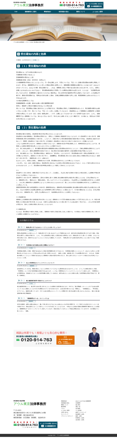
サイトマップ (65, 415)
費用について (80, 11)
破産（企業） (80, 417)
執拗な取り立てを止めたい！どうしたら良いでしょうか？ (45, 227)
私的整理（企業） (81, 415)
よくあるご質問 (98, 11)
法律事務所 (30, 4)
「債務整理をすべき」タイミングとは (38, 299)
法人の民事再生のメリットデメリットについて (41, 263)
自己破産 (79, 409)
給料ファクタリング (82, 413)
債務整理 (31, 230)
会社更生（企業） (81, 421)
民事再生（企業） (81, 419)
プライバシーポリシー (67, 417)
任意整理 (79, 404)
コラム (63, 409)
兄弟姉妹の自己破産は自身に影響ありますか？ (41, 245)
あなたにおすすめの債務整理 (84, 402)
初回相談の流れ (64, 11)
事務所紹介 (47, 11)
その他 (34, 60)
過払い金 (79, 407)
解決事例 (63, 407)
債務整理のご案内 (30, 11)
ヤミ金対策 (79, 411)
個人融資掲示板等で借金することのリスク (39, 281)
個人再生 (79, 406)
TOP (15, 11)
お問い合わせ (65, 413)
